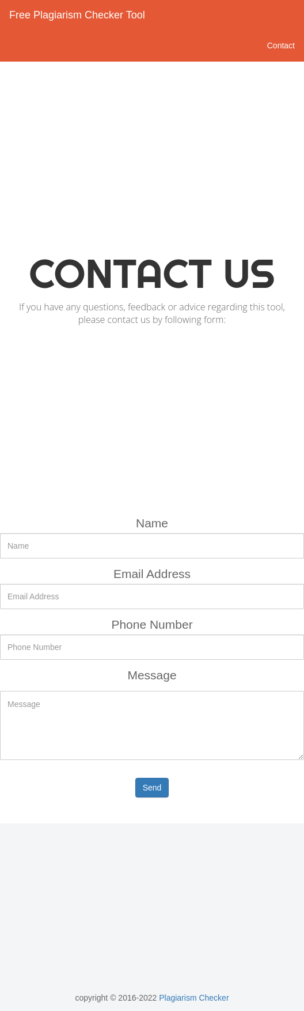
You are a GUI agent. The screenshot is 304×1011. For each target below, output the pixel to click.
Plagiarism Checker (193, 997)
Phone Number (151, 624)
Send (152, 787)
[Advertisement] (152, 153)
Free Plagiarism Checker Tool (77, 15)
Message (151, 675)
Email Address (152, 573)
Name (152, 523)
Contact (281, 45)
